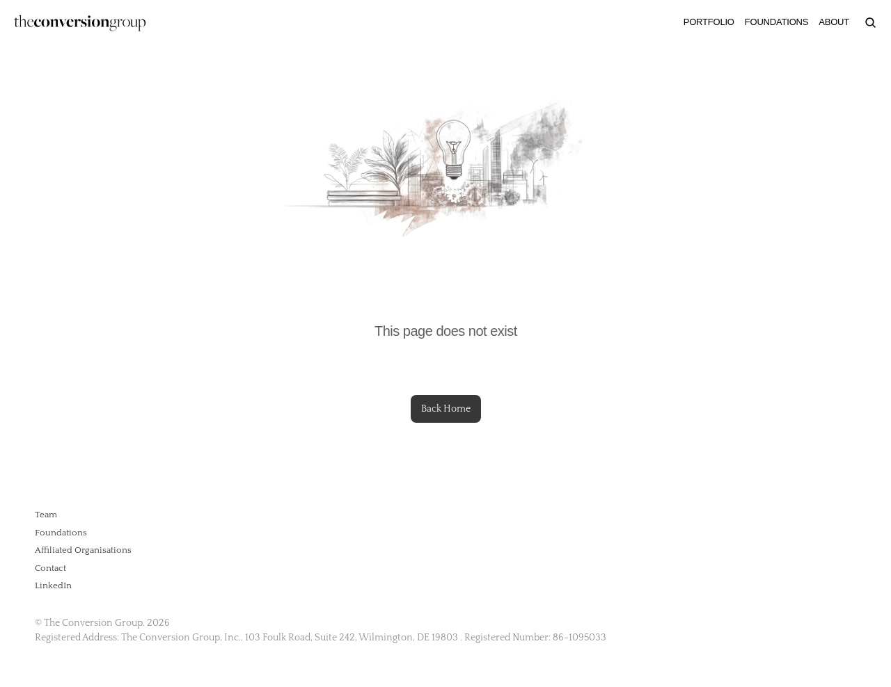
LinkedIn (53, 585)
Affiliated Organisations (83, 550)
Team (46, 514)
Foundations (61, 533)
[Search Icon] (870, 22)
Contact (50, 568)
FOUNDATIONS (776, 22)
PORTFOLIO (709, 22)
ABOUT (834, 22)
